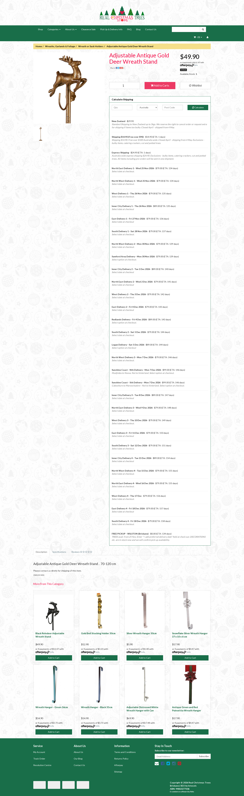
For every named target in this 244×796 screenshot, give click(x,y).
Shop (40, 29)
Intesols (192, 785)
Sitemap (118, 771)
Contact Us (150, 29)
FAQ (129, 29)
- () (198, 37)
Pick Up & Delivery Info (111, 29)
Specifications (59, 552)
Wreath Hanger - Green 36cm (51, 707)
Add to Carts (160, 85)
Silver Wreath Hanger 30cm (142, 633)
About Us (71, 29)
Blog (138, 29)
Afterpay (118, 765)
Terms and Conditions (125, 752)
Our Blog (78, 758)
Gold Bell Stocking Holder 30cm (98, 633)
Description (41, 552)
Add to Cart (53, 657)
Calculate (198, 107)
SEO (183, 785)
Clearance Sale (88, 29)
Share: (117, 68)
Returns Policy (121, 758)
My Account (39, 752)
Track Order (39, 758)
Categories (54, 29)
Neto (192, 792)
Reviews (81, 552)
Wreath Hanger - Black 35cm (96, 707)
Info (196, 65)
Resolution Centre (42, 765)
